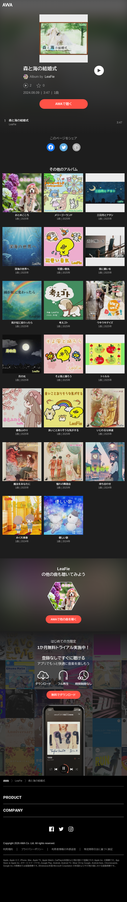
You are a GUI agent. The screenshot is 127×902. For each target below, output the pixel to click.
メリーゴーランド (63, 215)
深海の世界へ (22, 269)
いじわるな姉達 (105, 430)
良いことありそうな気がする (63, 430)
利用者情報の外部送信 (64, 849)
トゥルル (105, 376)
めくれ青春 (22, 537)
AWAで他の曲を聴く (63, 619)
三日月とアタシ (105, 215)
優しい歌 (63, 537)
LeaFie (50, 76)
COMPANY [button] (13, 810)
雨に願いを (105, 269)
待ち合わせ (105, 484)
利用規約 (8, 849)
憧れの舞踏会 (63, 484)
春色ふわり (22, 430)
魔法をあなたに (21, 484)
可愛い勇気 (63, 269)
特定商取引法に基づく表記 (98, 849)
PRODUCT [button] (12, 797)
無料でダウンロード (63, 694)
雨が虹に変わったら (22, 322)
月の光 (22, 376)
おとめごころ (22, 215)
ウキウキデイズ (105, 322)
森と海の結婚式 (36, 780)
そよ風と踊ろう (63, 376)
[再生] (99, 70)
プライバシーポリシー (32, 849)
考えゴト (63, 322)
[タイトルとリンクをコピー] (76, 147)
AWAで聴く (63, 104)
